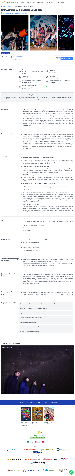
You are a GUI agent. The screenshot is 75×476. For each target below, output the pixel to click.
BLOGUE (40, 2)
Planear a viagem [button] (54, 402)
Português (30, 442)
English (37, 442)
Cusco (9, 6)
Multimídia (45, 402)
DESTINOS (31, 2)
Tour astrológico (5, 53)
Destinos (32, 402)
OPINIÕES (61, 2)
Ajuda (21, 402)
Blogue (38, 402)
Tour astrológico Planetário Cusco (37, 369)
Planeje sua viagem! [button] (66, 58)
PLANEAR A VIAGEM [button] (24, 7)
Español (44, 442)
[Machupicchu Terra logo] (9, 2)
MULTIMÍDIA (51, 2)
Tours (26, 402)
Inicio (3, 6)
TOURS (22, 2)
